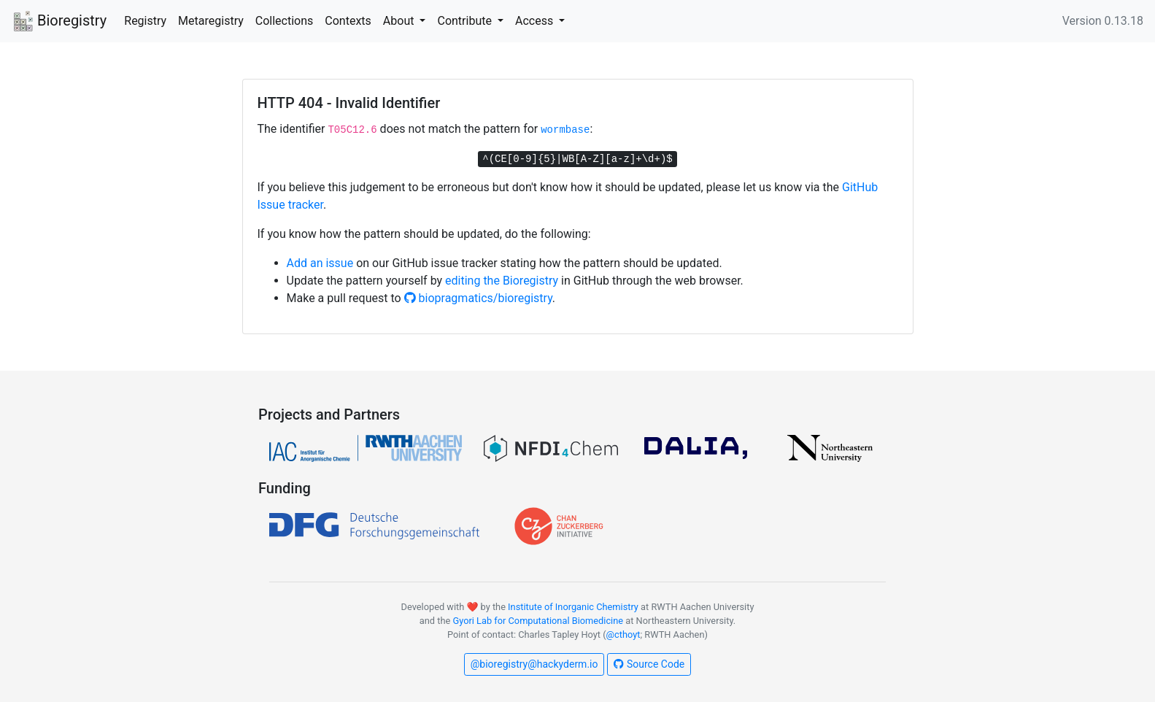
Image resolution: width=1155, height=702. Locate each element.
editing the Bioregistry (501, 281)
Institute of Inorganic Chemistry (573, 606)
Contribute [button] (465, 21)
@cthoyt (623, 634)
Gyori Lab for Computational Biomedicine (537, 620)
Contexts (348, 21)
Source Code (649, 664)
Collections (284, 21)
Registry (145, 21)
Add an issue (320, 263)
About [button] (400, 21)
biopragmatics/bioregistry (478, 298)
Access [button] (535, 21)
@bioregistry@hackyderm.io (534, 664)
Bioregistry (59, 22)
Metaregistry (211, 21)
